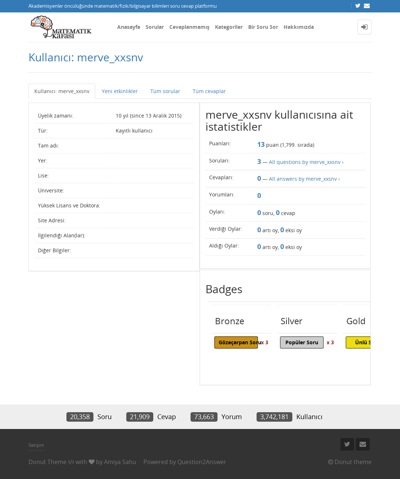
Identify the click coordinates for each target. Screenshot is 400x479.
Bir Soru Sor (263, 26)
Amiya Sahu (120, 462)
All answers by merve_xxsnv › (304, 178)
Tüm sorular (165, 91)
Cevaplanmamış (189, 26)
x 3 (264, 342)
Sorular (155, 26)
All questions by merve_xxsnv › (306, 161)
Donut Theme (47, 462)
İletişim (36, 445)
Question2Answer (201, 462)
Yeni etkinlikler (120, 91)
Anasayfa (128, 26)
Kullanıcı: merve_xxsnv (61, 91)
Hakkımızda (299, 26)
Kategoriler (229, 26)
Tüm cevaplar (209, 91)
